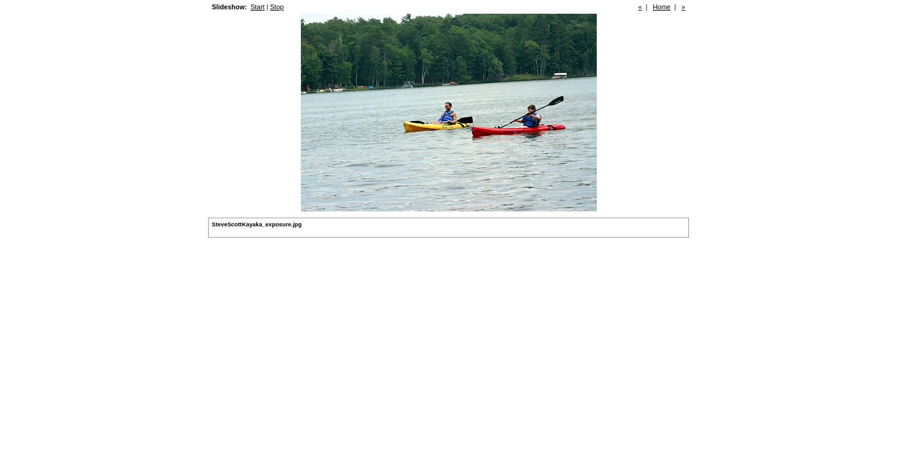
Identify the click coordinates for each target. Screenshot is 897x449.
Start (257, 7)
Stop (276, 7)
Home (661, 7)
